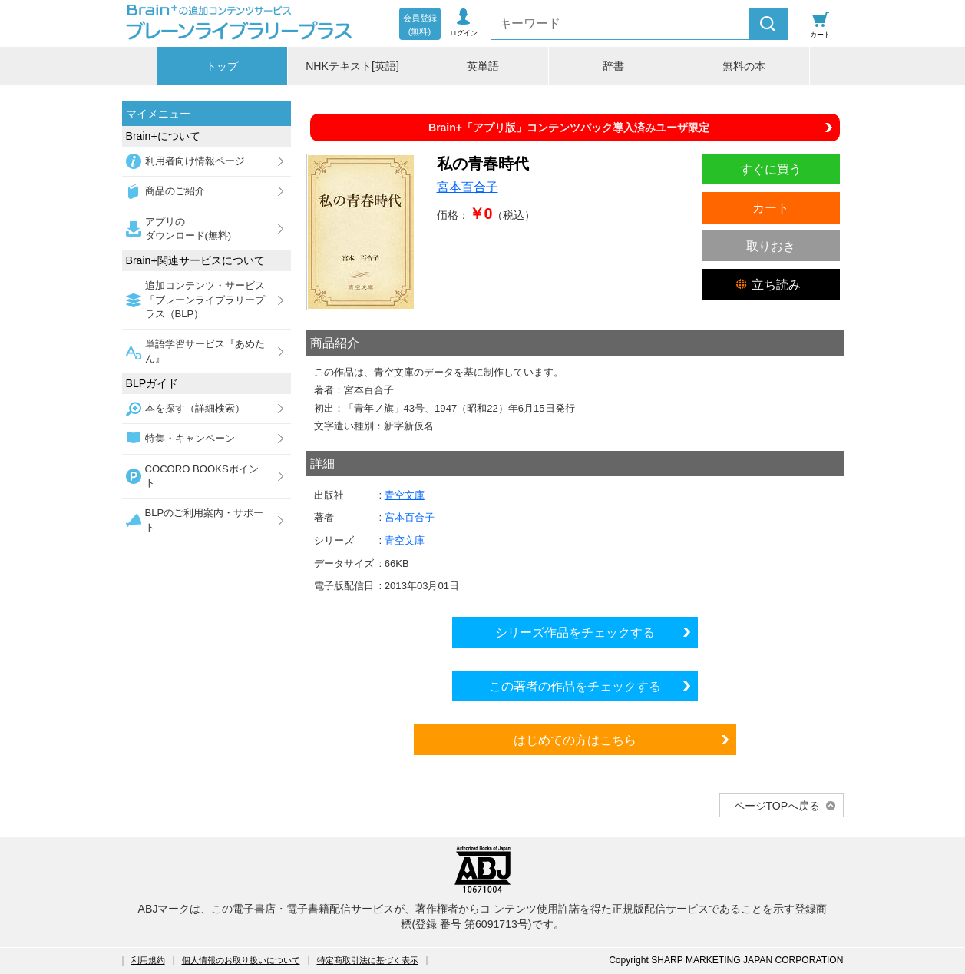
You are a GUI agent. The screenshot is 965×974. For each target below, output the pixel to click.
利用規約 (148, 960)
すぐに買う (770, 169)
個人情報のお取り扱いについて (241, 960)
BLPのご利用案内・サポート (204, 519)
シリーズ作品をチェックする (575, 632)
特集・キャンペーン (190, 438)
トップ (222, 66)
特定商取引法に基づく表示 (367, 960)
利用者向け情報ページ (195, 161)
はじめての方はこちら (575, 740)
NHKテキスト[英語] (352, 66)
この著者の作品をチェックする (575, 686)
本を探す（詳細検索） (195, 408)
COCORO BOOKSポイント (202, 476)
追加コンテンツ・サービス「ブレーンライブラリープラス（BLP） (205, 300)
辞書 (613, 66)
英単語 (483, 66)
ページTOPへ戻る (777, 806)
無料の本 (743, 66)
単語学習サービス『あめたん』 (205, 350)
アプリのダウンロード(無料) (188, 228)
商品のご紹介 (175, 191)
